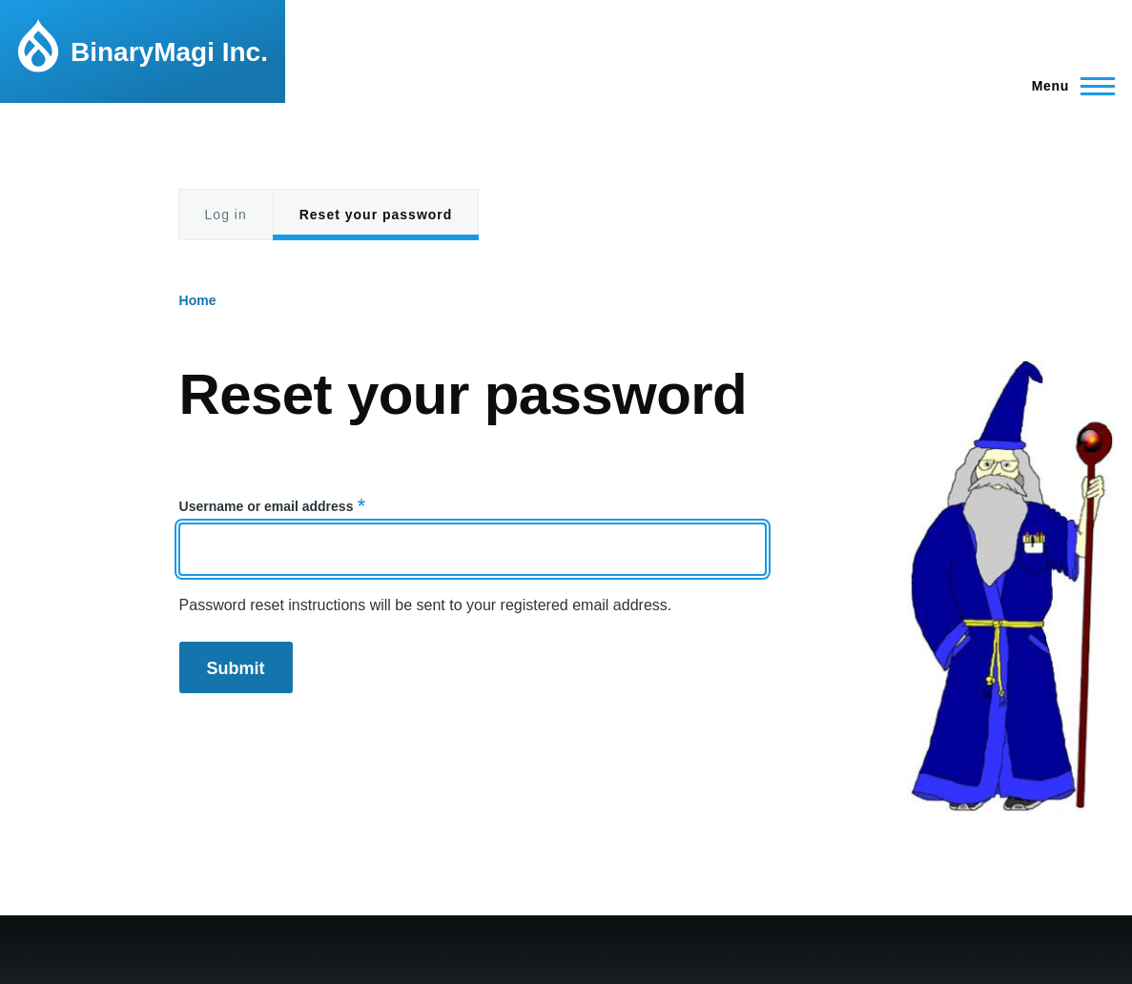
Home (197, 300)
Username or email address (266, 506)
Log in (226, 214)
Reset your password (376, 214)
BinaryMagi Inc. (169, 52)
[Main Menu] (1068, 86)
